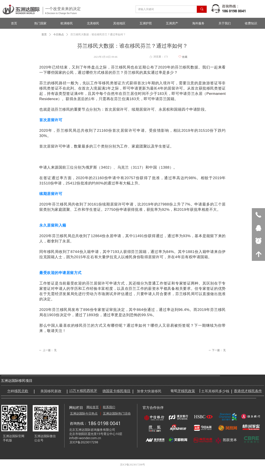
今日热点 (58, 34)
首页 (44, 34)
